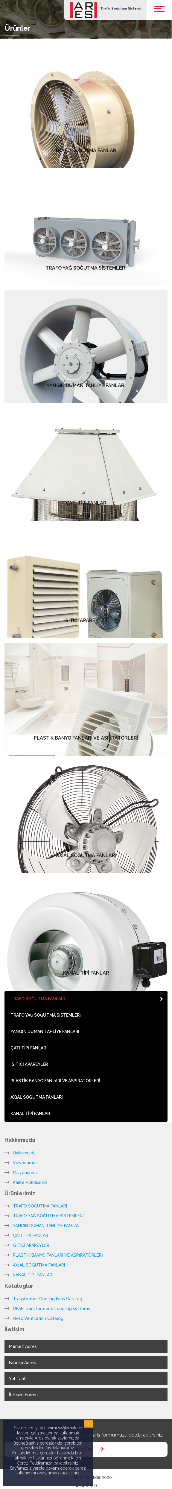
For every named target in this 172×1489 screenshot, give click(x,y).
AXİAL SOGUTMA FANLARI (39, 1265)
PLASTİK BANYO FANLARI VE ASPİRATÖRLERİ (58, 1255)
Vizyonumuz (25, 1163)
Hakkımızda (24, 1153)
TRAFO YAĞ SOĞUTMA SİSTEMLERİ (48, 1216)
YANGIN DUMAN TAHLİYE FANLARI (46, 1226)
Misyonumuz (25, 1173)
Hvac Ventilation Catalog (38, 1318)
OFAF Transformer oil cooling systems (51, 1308)
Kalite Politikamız (30, 1182)
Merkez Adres (23, 1346)
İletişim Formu (23, 1394)
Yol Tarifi (18, 1378)
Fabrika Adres (22, 1362)
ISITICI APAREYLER (31, 1245)
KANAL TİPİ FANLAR (32, 1275)
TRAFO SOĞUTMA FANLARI (40, 1206)
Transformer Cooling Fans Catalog (47, 1299)
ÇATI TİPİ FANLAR (30, 1235)
